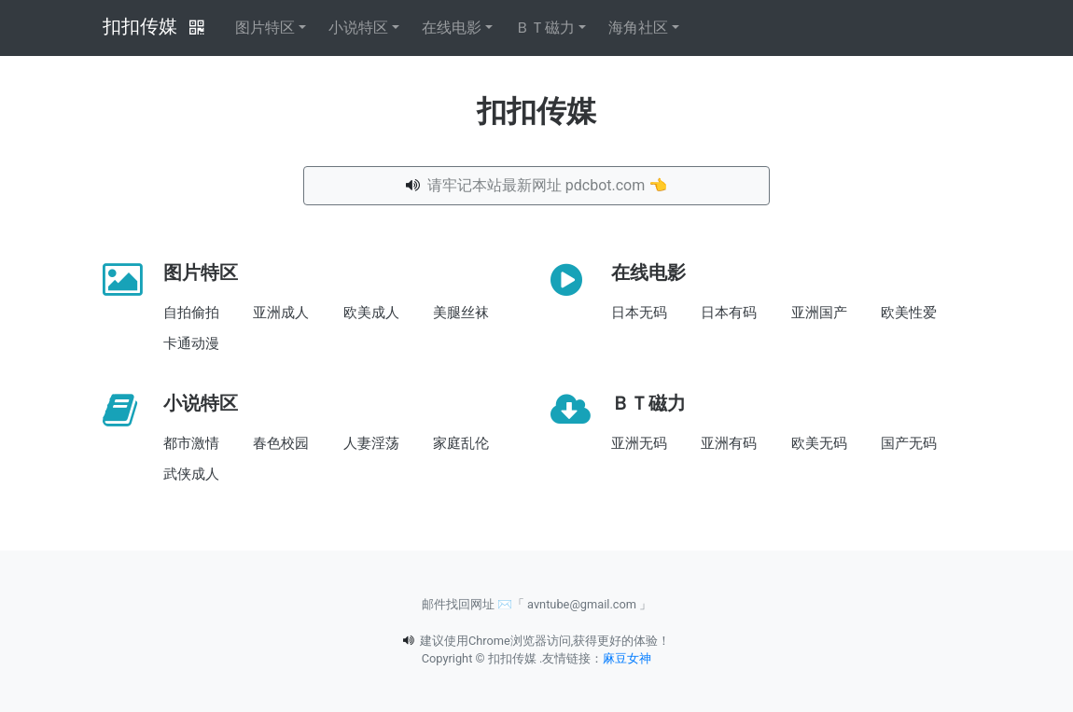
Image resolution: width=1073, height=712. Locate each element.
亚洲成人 (281, 312)
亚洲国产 (819, 312)
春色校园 (281, 443)
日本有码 (729, 312)
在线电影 (451, 27)
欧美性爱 (909, 312)
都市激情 (191, 443)
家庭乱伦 (461, 443)
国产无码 (909, 443)
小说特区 (358, 27)
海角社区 (638, 27)
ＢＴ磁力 (545, 27)
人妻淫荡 (371, 443)
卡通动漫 (191, 343)
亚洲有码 (729, 443)
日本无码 (639, 312)
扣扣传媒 (140, 26)
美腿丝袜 (461, 312)
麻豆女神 (627, 658)
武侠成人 (191, 474)
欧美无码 (819, 443)
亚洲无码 (639, 443)
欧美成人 (371, 312)
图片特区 (265, 27)
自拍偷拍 (191, 312)
